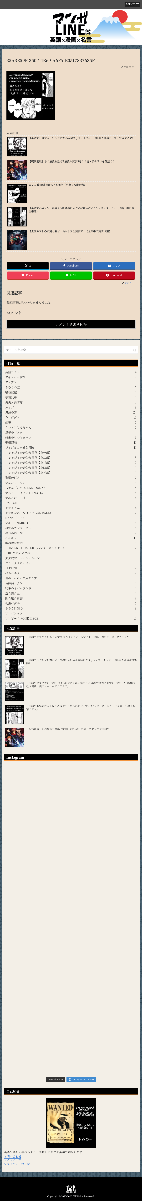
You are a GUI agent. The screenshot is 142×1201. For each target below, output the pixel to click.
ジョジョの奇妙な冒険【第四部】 (72, 467)
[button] (135, 350)
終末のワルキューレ (71, 437)
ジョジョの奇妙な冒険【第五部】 (72, 472)
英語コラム (71, 372)
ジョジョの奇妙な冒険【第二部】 (72, 457)
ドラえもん (71, 507)
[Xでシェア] (28, 265)
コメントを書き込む (71, 324)
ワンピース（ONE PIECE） (71, 618)
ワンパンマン (71, 613)
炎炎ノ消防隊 (71, 402)
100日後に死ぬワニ (71, 552)
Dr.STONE (71, 502)
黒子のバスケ (71, 432)
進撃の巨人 (71, 477)
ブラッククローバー (71, 563)
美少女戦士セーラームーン (71, 558)
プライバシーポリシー (18, 1164)
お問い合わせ (12, 1156)
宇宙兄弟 (71, 397)
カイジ (71, 407)
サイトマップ (12, 1160)
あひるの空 (71, 387)
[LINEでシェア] (71, 275)
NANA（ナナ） (71, 517)
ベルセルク (71, 573)
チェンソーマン (71, 482)
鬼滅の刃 (71, 412)
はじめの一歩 (71, 532)
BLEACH (71, 568)
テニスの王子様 (71, 497)
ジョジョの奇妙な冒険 (71, 447)
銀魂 (71, 422)
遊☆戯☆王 (71, 593)
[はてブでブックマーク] (114, 265)
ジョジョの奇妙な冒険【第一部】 (72, 452)
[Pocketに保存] (28, 275)
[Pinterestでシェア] (114, 275)
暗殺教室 (71, 392)
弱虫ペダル (71, 603)
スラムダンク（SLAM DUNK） (71, 487)
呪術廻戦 (71, 442)
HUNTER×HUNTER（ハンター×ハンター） (71, 547)
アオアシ (71, 382)
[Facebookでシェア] (71, 265)
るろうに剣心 (71, 608)
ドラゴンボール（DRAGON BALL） (71, 512)
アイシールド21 (71, 377)
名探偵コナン (71, 583)
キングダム (71, 417)
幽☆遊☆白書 (71, 598)
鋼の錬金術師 (71, 542)
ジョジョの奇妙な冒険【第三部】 (72, 462)
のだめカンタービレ (71, 527)
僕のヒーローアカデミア (71, 578)
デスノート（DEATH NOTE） (71, 492)
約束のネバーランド (71, 588)
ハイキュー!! (71, 537)
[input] (71, 350)
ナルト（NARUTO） (71, 522)
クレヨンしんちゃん (71, 427)
